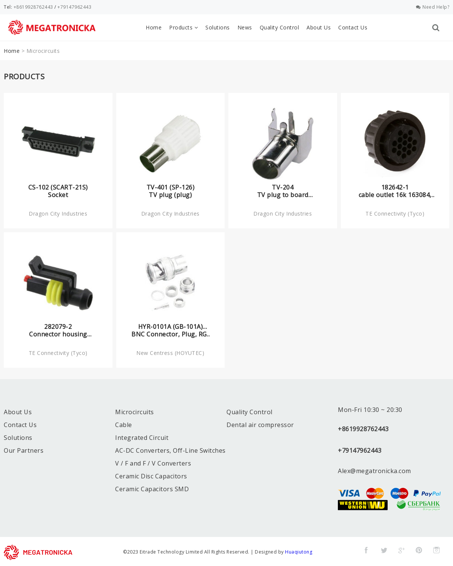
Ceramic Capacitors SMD (152, 488)
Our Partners (23, 449)
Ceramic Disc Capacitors (151, 475)
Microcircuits (134, 411)
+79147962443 (74, 7)
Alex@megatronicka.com (374, 470)
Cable (123, 423)
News (244, 27)
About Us (319, 27)
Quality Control (279, 27)
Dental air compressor (260, 423)
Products (183, 27)
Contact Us (352, 27)
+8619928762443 (33, 7)
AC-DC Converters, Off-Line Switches (170, 449)
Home (154, 27)
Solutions (217, 27)
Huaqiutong (298, 550)
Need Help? (433, 7)
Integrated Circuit (141, 436)
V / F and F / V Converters (153, 462)
